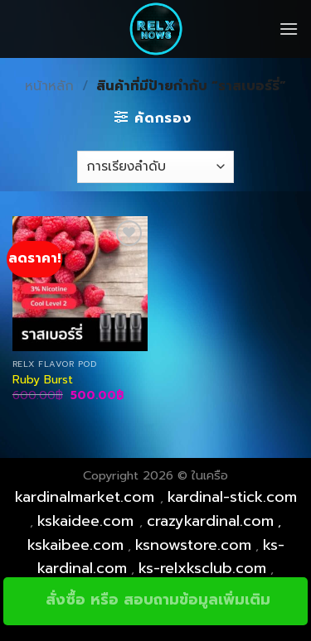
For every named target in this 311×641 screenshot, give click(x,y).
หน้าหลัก (49, 86)
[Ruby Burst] (80, 283)
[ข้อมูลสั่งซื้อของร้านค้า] (155, 167)
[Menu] (289, 28)
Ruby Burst (42, 380)
